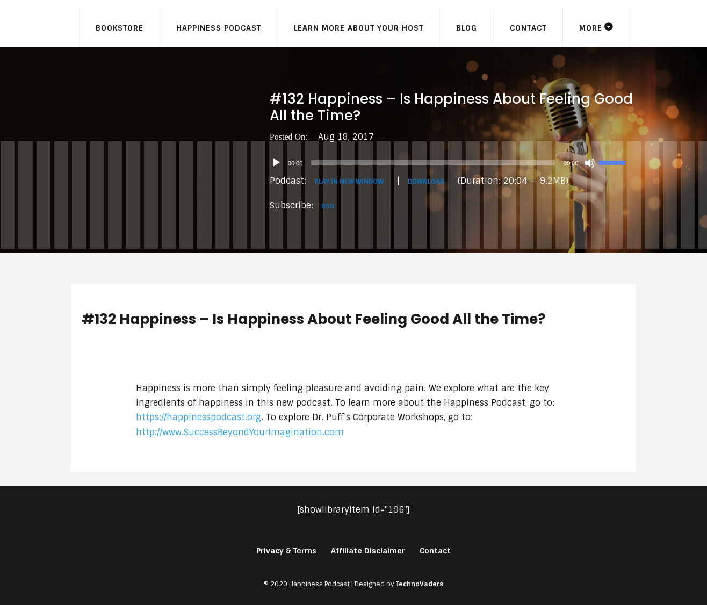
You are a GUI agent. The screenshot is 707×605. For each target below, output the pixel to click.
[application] (453, 163)
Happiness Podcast (218, 28)
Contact (528, 28)
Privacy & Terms (286, 551)
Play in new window (349, 181)
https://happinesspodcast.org (198, 417)
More (590, 28)
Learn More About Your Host (358, 28)
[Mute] (590, 162)
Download (426, 181)
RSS (327, 206)
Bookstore (119, 28)
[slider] (432, 162)
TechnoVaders (419, 584)
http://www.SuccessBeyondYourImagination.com (240, 432)
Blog (466, 28)
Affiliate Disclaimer (368, 551)
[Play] (276, 162)
